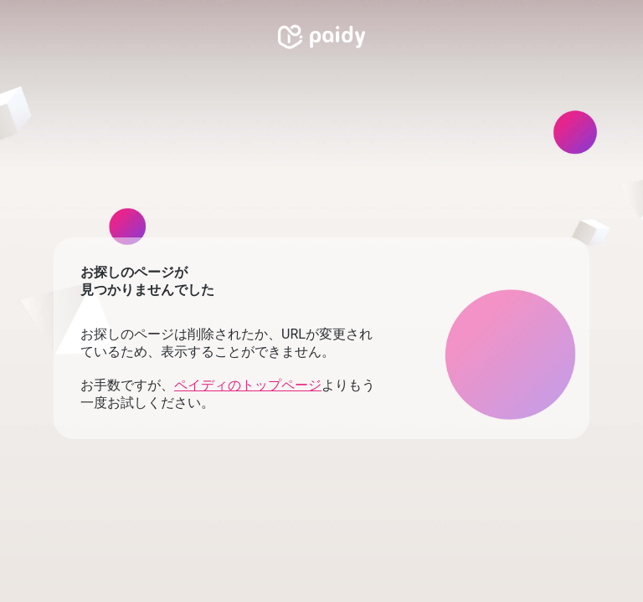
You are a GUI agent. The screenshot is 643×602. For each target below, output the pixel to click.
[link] (321, 37)
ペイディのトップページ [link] (248, 385)
